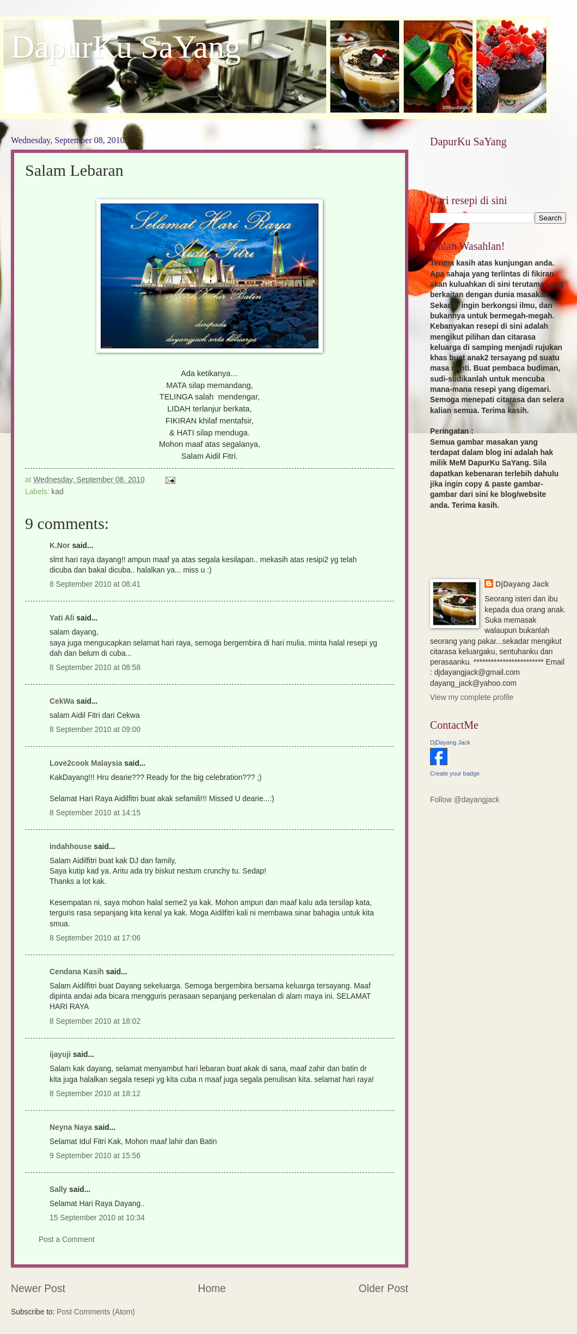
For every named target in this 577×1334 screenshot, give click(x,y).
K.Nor (60, 546)
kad (57, 492)
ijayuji (60, 1054)
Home (212, 1288)
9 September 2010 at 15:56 (95, 1156)
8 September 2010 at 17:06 (95, 938)
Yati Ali (62, 618)
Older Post (383, 1288)
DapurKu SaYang (126, 47)
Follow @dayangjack (465, 800)
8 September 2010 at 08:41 (95, 584)
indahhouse (70, 847)
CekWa (62, 701)
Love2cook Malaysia (86, 763)
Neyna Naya (71, 1127)
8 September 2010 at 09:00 (95, 730)
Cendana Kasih (77, 972)
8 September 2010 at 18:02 (95, 1021)
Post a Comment (67, 1239)
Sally (58, 1189)
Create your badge (455, 773)
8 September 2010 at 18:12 (95, 1094)
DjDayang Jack (522, 584)
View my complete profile (471, 697)
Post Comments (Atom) (95, 1312)
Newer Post (38, 1288)
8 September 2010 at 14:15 (95, 813)
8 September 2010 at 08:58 (95, 667)
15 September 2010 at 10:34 (97, 1218)
